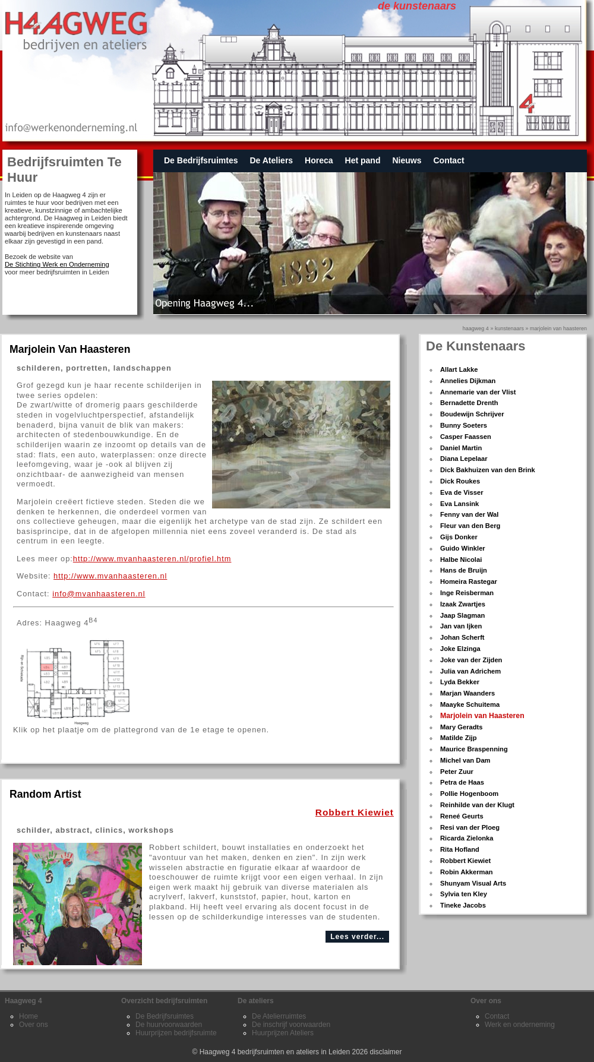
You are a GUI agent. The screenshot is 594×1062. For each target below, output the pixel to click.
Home (28, 1016)
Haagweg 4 (476, 328)
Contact (448, 160)
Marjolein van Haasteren (558, 328)
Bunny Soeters (463, 425)
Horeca (319, 160)
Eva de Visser (462, 492)
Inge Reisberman (467, 592)
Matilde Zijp (458, 737)
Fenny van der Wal (469, 514)
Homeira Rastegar (468, 581)
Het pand (363, 160)
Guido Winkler (462, 548)
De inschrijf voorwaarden (291, 1024)
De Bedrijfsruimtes (201, 160)
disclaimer (386, 1052)
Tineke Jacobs (463, 905)
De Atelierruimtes (279, 1016)
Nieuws (406, 160)
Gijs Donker (459, 537)
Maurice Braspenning (474, 749)
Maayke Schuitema (470, 704)
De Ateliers (271, 160)
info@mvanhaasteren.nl (98, 593)
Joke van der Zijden (471, 659)
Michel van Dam (465, 760)
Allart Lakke (459, 369)
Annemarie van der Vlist (478, 392)
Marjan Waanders (467, 693)
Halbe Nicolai (461, 559)
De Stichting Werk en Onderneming (57, 264)
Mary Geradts (461, 727)
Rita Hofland (459, 849)
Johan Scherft (462, 637)
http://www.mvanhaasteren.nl (110, 575)
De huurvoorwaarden (168, 1024)
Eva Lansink (459, 503)
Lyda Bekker (459, 681)
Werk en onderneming (520, 1024)
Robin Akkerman (466, 871)
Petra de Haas (462, 782)
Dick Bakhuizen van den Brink (487, 469)
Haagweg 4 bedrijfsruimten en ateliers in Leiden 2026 (284, 1052)
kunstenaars (509, 328)
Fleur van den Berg (470, 525)
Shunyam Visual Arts (473, 883)
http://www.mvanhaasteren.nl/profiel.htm (152, 558)
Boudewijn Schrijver (472, 414)
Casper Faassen (465, 436)
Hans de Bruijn (463, 570)
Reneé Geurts (462, 816)
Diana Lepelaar (464, 458)
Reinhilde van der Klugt (477, 804)
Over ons (33, 1024)
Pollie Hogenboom (469, 793)
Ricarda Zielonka (467, 838)
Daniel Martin (461, 447)
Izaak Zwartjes (462, 604)
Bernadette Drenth (469, 402)
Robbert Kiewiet (465, 860)
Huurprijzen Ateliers (283, 1033)
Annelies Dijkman (467, 380)
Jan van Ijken (461, 626)
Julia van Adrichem (470, 671)
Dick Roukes (460, 481)
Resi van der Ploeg (470, 827)
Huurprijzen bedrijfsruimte (176, 1033)
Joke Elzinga (460, 648)
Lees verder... (357, 937)
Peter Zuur (456, 771)
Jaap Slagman (462, 615)
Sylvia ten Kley (463, 893)
